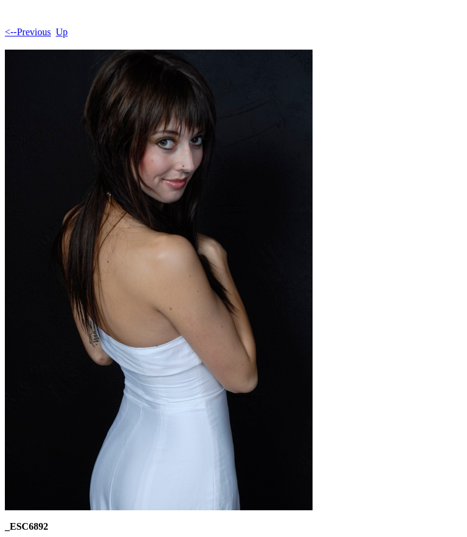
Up (62, 32)
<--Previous (28, 32)
